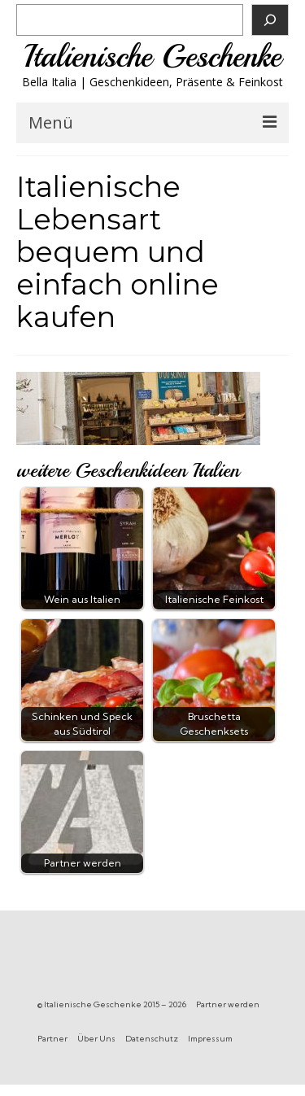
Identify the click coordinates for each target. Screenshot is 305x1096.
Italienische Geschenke (152, 56)
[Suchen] (270, 20)
